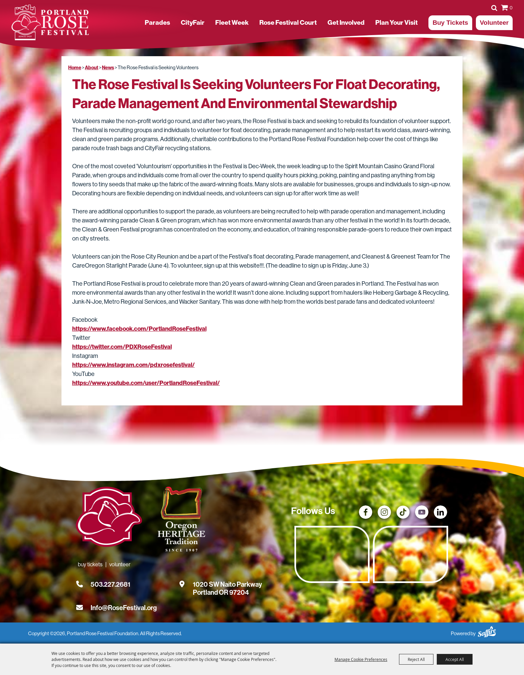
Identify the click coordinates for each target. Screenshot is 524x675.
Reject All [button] (416, 659)
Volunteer (494, 22)
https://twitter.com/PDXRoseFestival (122, 347)
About (91, 68)
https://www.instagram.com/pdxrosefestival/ (133, 365)
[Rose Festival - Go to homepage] (109, 518)
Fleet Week (232, 22)
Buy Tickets (450, 22)
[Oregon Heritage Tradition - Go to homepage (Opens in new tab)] (181, 520)
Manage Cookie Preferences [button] (361, 659)
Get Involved (346, 22)
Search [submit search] (494, 7)
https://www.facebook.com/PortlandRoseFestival (139, 328)
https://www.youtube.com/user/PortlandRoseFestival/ (146, 383)
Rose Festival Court (288, 22)
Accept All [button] (454, 659)
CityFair (193, 22)
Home (74, 68)
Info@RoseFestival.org (124, 608)
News (108, 68)
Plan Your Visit (396, 22)
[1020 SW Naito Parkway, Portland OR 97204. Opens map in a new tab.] (227, 584)
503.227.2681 (110, 584)
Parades (157, 22)
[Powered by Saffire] (487, 631)
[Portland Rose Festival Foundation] (50, 22)
